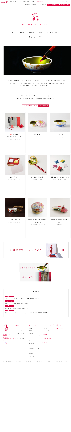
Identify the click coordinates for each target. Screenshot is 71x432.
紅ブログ (44, 342)
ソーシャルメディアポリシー (44, 361)
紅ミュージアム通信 (34, 348)
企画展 (30, 331)
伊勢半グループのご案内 (8, 361)
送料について (42, 4)
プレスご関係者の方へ (48, 338)
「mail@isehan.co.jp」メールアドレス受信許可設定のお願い (31, 313)
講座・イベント (33, 341)
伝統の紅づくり (19, 331)
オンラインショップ (39, 1)
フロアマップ (32, 338)
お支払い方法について (30, 4)
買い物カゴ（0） (64, 4)
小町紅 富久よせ (15, 219)
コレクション (32, 346)
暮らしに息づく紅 (20, 338)
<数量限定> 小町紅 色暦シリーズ (60, 177)
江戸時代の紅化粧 (20, 333)
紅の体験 (31, 333)
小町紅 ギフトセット (15, 177)
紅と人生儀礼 (19, 336)
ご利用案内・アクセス (34, 356)
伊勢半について (26, 1)
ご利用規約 (18, 361)
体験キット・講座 (35, 37)
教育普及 (31, 353)
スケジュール (32, 343)
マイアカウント (52, 4)
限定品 (31, 32)
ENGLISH (67, 1)
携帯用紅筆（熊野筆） (37, 177)
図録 (40, 32)
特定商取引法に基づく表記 (60, 361)
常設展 (30, 328)
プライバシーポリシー (29, 361)
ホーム (12, 32)
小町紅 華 (37, 134)
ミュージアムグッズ (54, 32)
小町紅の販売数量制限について (21, 308)
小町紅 (22, 32)
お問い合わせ (59, 329)
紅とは (11, 1)
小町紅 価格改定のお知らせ (20, 303)
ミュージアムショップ (34, 336)
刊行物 (30, 351)
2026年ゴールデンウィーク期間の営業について (26, 299)
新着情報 (32, 1)
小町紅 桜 (60, 134)
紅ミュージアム (18, 1)
